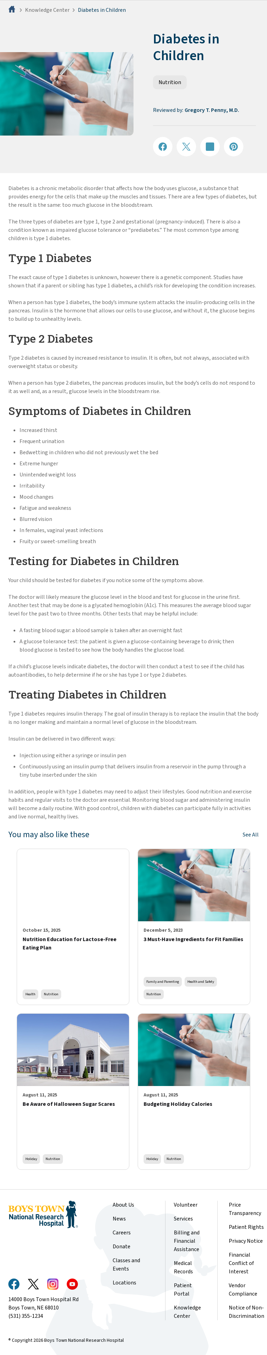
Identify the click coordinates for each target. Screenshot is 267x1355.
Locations (124, 1283)
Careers (122, 1232)
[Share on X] (186, 146)
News (119, 1219)
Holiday (31, 1158)
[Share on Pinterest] (233, 146)
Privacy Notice (246, 1241)
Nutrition (170, 82)
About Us (123, 1205)
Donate (121, 1246)
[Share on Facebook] (162, 146)
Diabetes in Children (102, 10)
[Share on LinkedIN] (210, 146)
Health (30, 994)
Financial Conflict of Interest (241, 1263)
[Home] (12, 10)
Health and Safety (200, 981)
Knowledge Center (47, 10)
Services (183, 1219)
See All (251, 835)
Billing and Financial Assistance (187, 1241)
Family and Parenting (162, 981)
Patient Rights (246, 1227)
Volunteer (185, 1205)
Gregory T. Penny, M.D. (212, 110)
